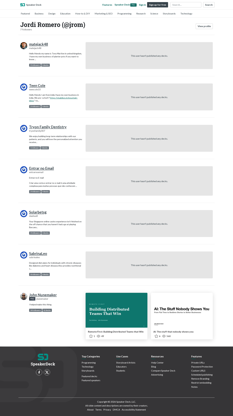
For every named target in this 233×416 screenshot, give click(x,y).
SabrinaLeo (38, 253)
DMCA (116, 409)
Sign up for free (157, 4)
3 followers (35, 233)
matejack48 (38, 44)
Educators (121, 366)
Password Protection (202, 366)
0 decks (45, 65)
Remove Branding (200, 378)
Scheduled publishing (202, 374)
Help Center (157, 362)
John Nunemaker (43, 295)
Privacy (107, 409)
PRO (32, 299)
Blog (153, 366)
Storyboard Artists (125, 362)
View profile (204, 26)
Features (107, 4)
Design (51, 13)
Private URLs (198, 362)
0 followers (35, 274)
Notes (194, 386)
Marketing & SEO (104, 13)
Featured (25, 13)
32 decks (47, 310)
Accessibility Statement (134, 409)
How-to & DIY (82, 13)
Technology (186, 13)
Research (141, 13)
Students (120, 370)
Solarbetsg (38, 212)
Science (154, 13)
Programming (124, 13)
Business (39, 13)
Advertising (157, 374)
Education (65, 13)
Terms (98, 409)
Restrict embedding (201, 382)
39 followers (35, 310)
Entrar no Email (41, 168)
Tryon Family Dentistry (48, 127)
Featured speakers (91, 380)
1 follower (34, 148)
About (90, 409)
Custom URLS (198, 370)
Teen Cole (37, 85)
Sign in (142, 4)
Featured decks (89, 376)
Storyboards (169, 13)
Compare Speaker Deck (163, 370)
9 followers (35, 65)
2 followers (35, 106)
